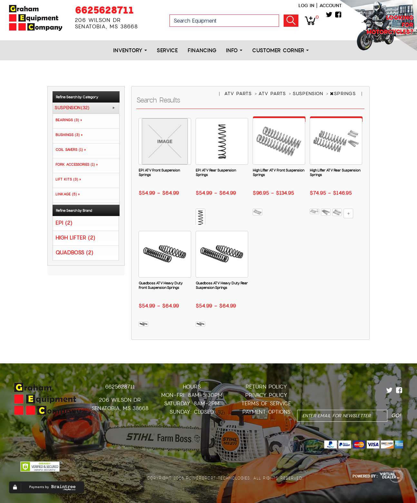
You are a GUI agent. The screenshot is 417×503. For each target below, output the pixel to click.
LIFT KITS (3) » (67, 179)
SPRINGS (344, 93)
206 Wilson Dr (120, 400)
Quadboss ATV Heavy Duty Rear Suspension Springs (222, 285)
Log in (306, 5)
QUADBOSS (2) (74, 252)
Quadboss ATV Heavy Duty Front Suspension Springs (161, 285)
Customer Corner (280, 50)
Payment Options (266, 412)
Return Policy (266, 386)
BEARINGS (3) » (67, 120)
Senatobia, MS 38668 (120, 408)
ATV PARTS (239, 93)
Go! (291, 21)
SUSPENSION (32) (71, 108)
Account (330, 5)
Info (234, 50)
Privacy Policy (266, 395)
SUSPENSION (309, 93)
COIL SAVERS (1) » (69, 149)
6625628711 (104, 10)
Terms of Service (266, 403)
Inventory (130, 50)
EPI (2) (63, 223)
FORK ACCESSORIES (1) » (75, 164)
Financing (202, 50)
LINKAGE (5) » (66, 194)
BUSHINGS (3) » (67, 135)
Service (167, 50)
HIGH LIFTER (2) (75, 237)
